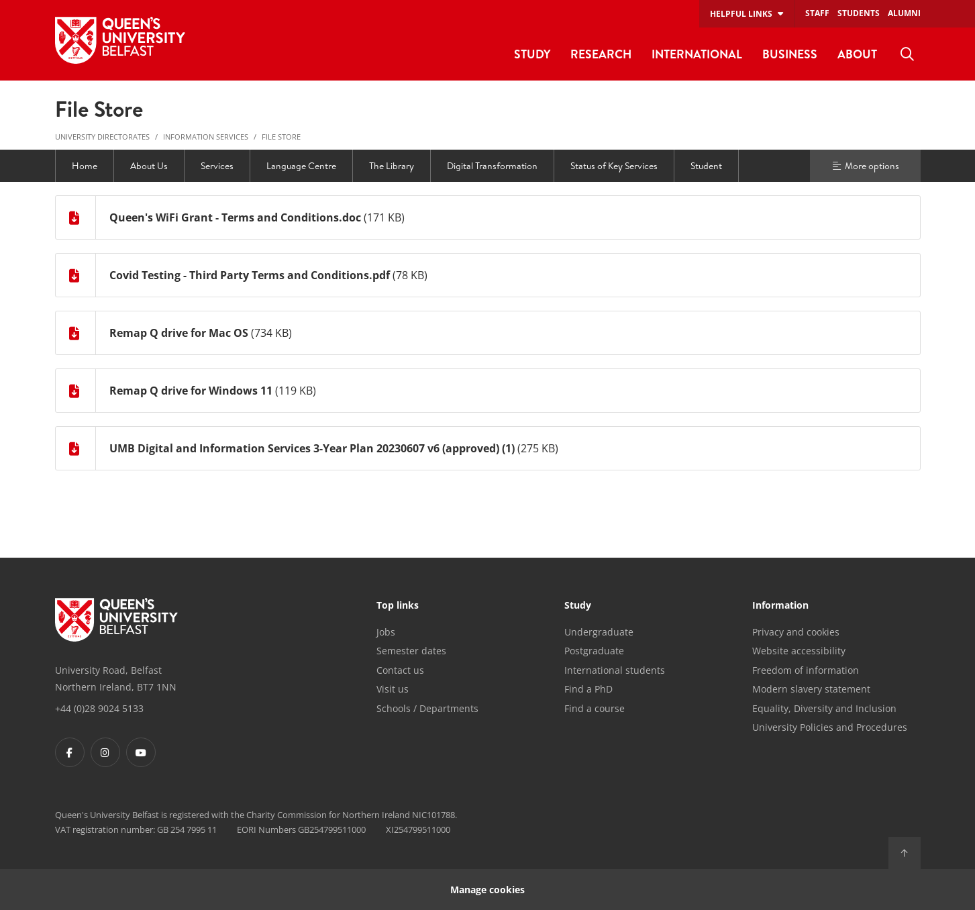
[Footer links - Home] (116, 620)
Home (84, 165)
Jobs (385, 631)
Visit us (392, 688)
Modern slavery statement (811, 688)
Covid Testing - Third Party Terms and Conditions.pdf (249, 275)
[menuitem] (907, 54)
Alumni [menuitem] (904, 13)
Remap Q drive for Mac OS (178, 332)
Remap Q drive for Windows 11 (190, 390)
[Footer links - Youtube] (141, 752)
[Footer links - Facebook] (70, 752)
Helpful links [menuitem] (741, 13)
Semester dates (411, 650)
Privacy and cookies (795, 631)
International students (614, 670)
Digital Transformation (492, 165)
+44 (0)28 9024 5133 (99, 708)
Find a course (594, 708)
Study (577, 606)
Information (780, 606)
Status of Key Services (614, 165)
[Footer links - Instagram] (105, 752)
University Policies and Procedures (829, 727)
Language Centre (301, 165)
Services (217, 165)
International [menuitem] (697, 54)
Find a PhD (588, 688)
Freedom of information (805, 670)
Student (706, 165)
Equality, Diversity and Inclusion (824, 708)
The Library (391, 165)
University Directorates (102, 137)
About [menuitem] (857, 54)
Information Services (205, 137)
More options (865, 165)
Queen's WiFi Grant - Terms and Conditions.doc (235, 217)
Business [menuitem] (789, 54)
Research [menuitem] (600, 54)
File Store (281, 137)
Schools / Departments (427, 708)
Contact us (400, 670)
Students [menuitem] (858, 13)
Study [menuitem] (532, 54)
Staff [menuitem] (817, 13)
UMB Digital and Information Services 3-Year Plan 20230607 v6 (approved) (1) (312, 448)
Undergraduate (598, 631)
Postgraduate (594, 650)
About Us (149, 165)
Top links (397, 606)
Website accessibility (798, 650)
